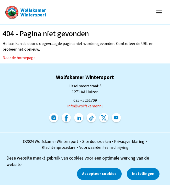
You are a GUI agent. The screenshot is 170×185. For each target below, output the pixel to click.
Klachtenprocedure (59, 147)
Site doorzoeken (97, 141)
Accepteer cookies (99, 174)
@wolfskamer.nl (85, 106)
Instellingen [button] (143, 174)
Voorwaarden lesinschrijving (104, 147)
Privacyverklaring (130, 141)
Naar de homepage (19, 58)
